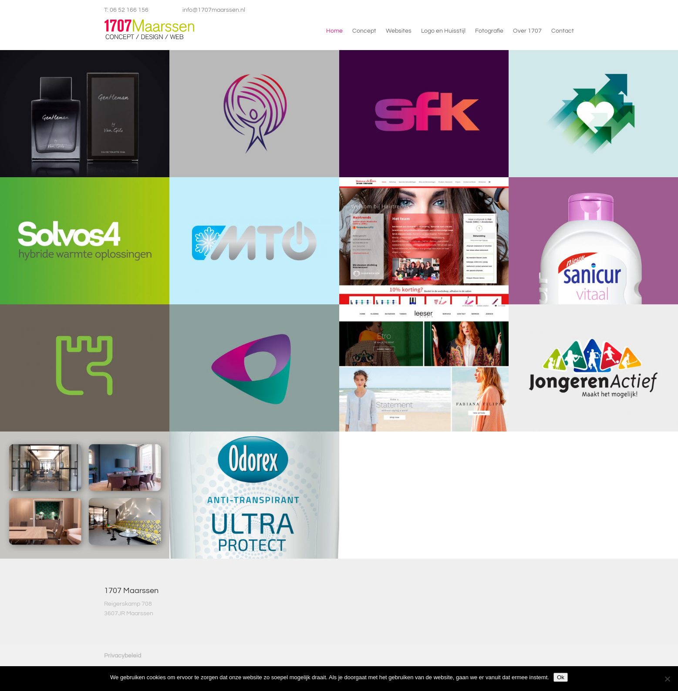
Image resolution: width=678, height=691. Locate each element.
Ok (560, 677)
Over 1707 (527, 31)
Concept (364, 31)
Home (334, 31)
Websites (399, 31)
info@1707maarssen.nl (213, 10)
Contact (562, 31)
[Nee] (667, 678)
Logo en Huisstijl (443, 31)
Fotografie (489, 31)
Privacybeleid (122, 656)
